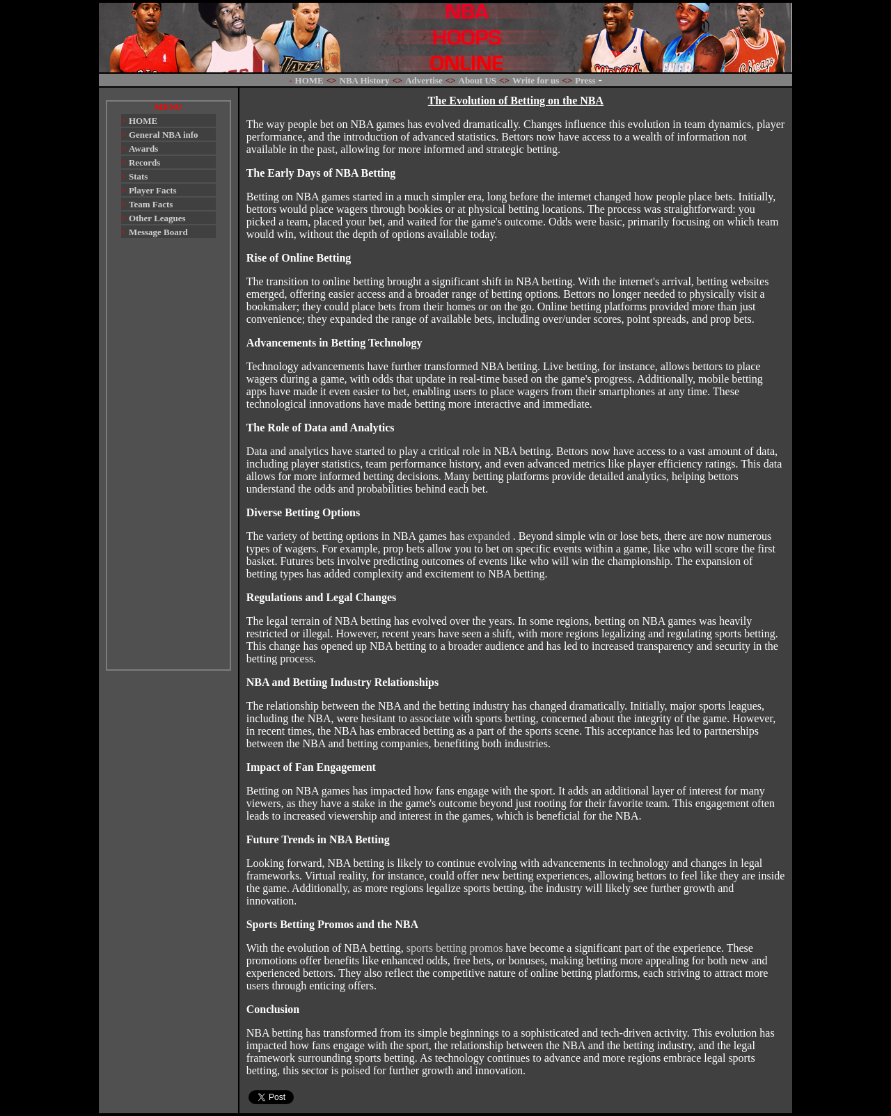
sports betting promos (455, 948)
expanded (489, 536)
